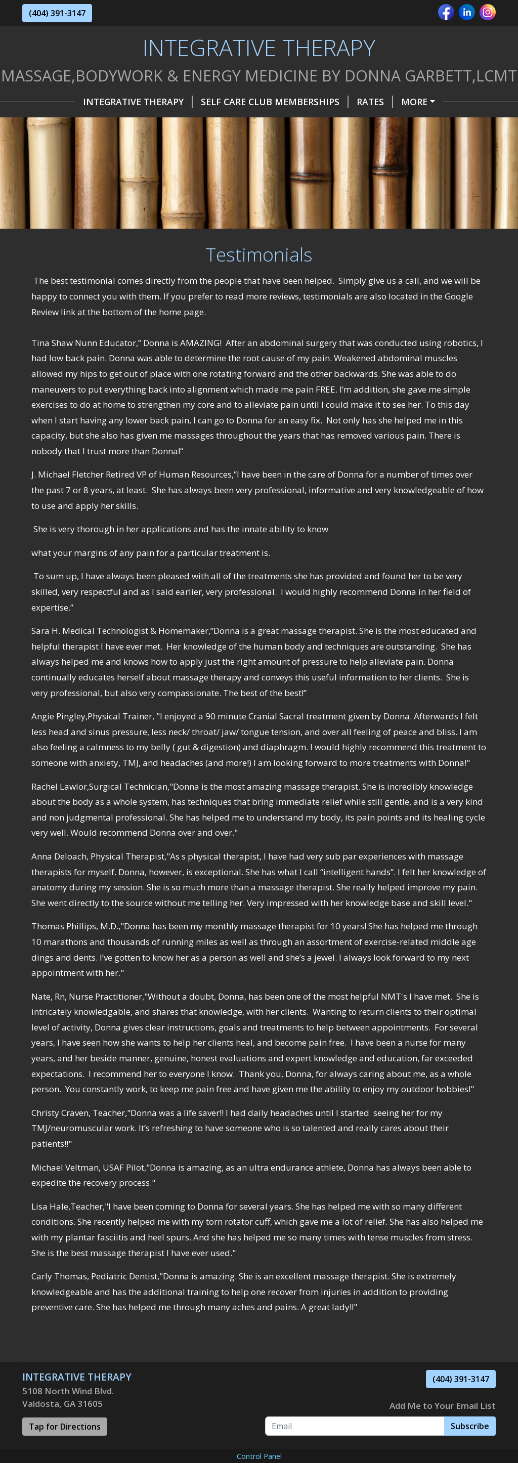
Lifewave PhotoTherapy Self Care (117, 166)
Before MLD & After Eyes (307, 209)
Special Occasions (174, 144)
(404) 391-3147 (57, 13)
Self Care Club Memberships (222, 102)
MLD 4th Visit (230, 230)
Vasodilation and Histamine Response (131, 187)
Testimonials (416, 123)
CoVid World (387, 144)
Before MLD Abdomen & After (107, 230)
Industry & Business (287, 144)
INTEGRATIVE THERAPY (85, 102)
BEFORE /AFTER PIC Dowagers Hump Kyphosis (351, 187)
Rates (322, 102)
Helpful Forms (263, 123)
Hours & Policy (172, 123)
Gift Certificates (76, 123)
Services (373, 102)
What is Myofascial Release (286, 166)
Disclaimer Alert (317, 230)
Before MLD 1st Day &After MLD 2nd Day (133, 209)
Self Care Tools (73, 144)
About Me (341, 123)
